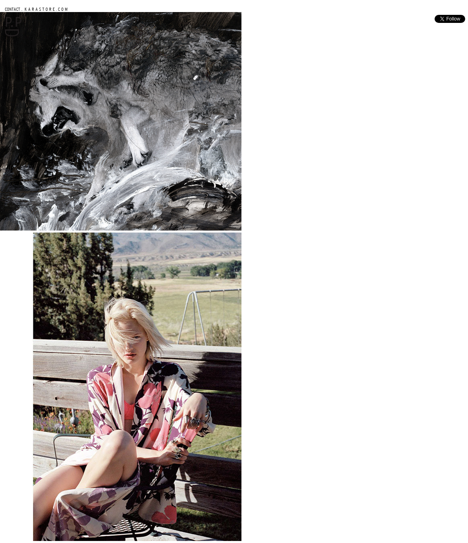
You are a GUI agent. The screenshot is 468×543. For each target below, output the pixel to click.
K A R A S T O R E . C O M (45, 9)
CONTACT (12, 9)
